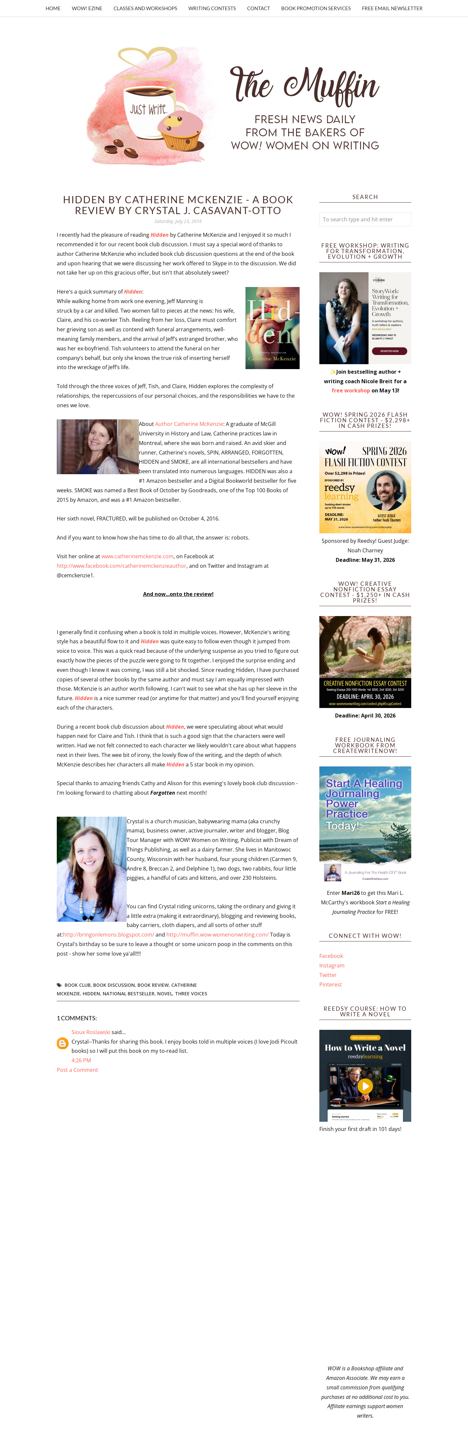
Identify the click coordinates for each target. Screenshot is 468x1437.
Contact (258, 8)
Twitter (328, 975)
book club (78, 985)
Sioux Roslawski (91, 1032)
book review (153, 985)
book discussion (114, 985)
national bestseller (129, 993)
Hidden (160, 234)
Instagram (332, 965)
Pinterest (330, 984)
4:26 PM (81, 1060)
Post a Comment (77, 1069)
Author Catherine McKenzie (189, 424)
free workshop (350, 390)
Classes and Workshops (145, 8)
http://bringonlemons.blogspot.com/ (109, 934)
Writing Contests (212, 8)
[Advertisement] (365, 1248)
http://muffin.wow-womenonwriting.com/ (217, 934)
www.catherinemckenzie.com (137, 556)
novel (164, 993)
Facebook (331, 956)
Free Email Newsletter (392, 8)
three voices (191, 993)
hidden (91, 993)
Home (53, 8)
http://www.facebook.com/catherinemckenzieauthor (121, 565)
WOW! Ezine (87, 8)
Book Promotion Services (316, 8)
